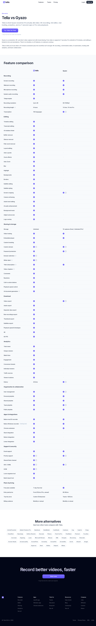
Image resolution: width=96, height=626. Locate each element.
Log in (83, 2)
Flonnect (77, 534)
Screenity (44, 541)
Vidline (48, 545)
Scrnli (71, 541)
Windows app (37, 602)
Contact (83, 605)
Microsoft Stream (40, 537)
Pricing (56, 2)
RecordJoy (73, 537)
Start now (48, 576)
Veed (41, 545)
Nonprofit (52, 605)
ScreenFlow (34, 541)
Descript (41, 534)
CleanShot (11, 534)
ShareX (79, 541)
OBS (57, 537)
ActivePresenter (11, 530)
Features (41, 2)
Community (69, 605)
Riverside (82, 537)
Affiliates (83, 602)
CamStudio (56, 530)
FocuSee (85, 534)
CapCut (80, 530)
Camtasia (65, 530)
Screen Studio (12, 541)
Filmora (49, 534)
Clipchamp (20, 534)
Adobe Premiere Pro (25, 530)
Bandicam (37, 530)
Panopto (64, 537)
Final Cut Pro (58, 534)
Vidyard (56, 545)
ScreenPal (53, 541)
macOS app (36, 600)
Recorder (20, 600)
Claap (87, 530)
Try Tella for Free (10, 30)
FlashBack (68, 534)
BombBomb (47, 530)
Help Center (69, 600)
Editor (19, 602)
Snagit (86, 541)
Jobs (82, 600)
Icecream (14, 537)
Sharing (20, 605)
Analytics (20, 608)
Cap (73, 530)
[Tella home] (6, 2)
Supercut (33, 545)
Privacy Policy (81, 620)
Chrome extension (38, 605)
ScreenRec (63, 541)
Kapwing (22, 537)
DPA (88, 620)
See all (19, 611)
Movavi (50, 537)
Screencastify (24, 541)
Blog (66, 602)
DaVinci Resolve (31, 534)
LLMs (92, 620)
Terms (74, 620)
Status (83, 608)
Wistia (63, 545)
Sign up (89, 2)
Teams (49, 2)
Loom (30, 537)
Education (52, 602)
